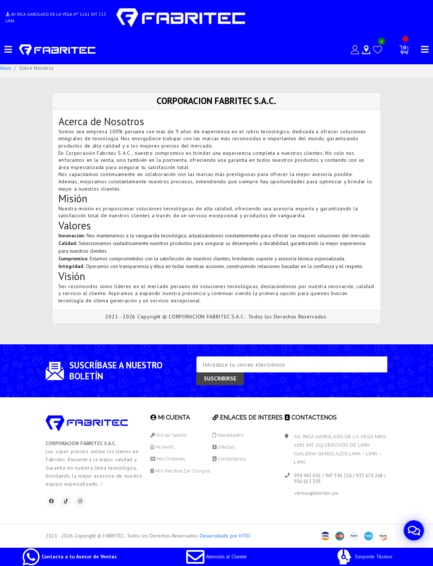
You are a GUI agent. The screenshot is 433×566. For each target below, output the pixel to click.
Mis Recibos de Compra (180, 471)
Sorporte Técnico (363, 556)
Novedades (227, 435)
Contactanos (229, 459)
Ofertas (223, 447)
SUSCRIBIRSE (220, 378)
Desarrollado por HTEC (225, 535)
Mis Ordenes (167, 459)
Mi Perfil (162, 447)
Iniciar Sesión (168, 435)
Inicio (5, 68)
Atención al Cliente (216, 556)
